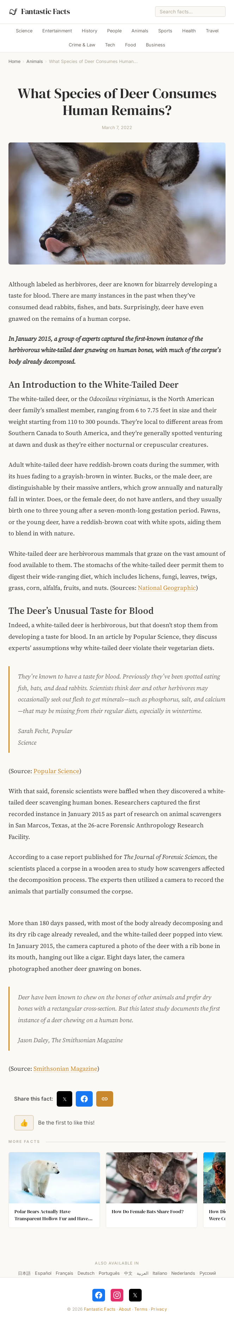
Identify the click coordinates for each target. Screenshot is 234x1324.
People (114, 30)
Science (24, 30)
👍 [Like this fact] (24, 1123)
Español (43, 1273)
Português (109, 1273)
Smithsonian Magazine (65, 1068)
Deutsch (86, 1273)
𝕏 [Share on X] (65, 1099)
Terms (140, 1309)
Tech (110, 44)
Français (64, 1273)
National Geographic (167, 588)
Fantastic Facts (100, 1309)
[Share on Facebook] (84, 1099)
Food (130, 44)
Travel (212, 30)
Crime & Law (82, 44)
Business (155, 44)
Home (14, 61)
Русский (207, 1273)
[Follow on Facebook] (98, 1295)
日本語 (24, 1273)
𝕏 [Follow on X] (135, 1295)
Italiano (160, 1273)
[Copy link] (104, 1099)
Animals (139, 30)
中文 (128, 1273)
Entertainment (57, 30)
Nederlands (183, 1273)
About (125, 1309)
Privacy (159, 1309)
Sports (165, 30)
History (89, 30)
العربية (142, 1273)
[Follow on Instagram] (117, 1295)
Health (189, 30)
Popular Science (56, 771)
